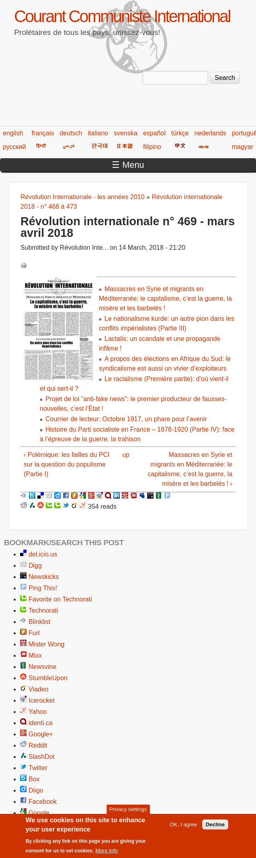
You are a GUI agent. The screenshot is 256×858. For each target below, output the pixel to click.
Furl (34, 633)
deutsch (70, 133)
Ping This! (43, 588)
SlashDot (42, 756)
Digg (35, 565)
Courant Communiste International (122, 16)
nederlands (210, 133)
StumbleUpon (48, 678)
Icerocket (42, 700)
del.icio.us (43, 554)
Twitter (38, 767)
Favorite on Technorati (60, 599)
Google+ (41, 734)
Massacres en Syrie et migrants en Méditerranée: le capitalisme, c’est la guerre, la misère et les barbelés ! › (189, 469)
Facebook (43, 801)
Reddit (38, 745)
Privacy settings (128, 813)
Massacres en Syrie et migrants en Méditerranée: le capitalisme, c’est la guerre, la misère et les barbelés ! (165, 298)
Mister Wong (47, 644)
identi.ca (41, 722)
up (125, 454)
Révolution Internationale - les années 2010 (82, 197)
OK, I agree (183, 828)
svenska (125, 133)
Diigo (36, 790)
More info (107, 854)
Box (34, 779)
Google (39, 812)
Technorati (43, 610)
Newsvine (42, 666)
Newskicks (44, 576)
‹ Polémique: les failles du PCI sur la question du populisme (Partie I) (66, 464)
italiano (98, 133)
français (42, 133)
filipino (152, 146)
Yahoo (38, 711)
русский (14, 146)
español (154, 133)
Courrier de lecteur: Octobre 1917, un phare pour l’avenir (126, 419)
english (13, 133)
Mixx (35, 655)
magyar (242, 146)
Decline (215, 828)
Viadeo (39, 689)
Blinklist (39, 621)
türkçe (180, 133)
